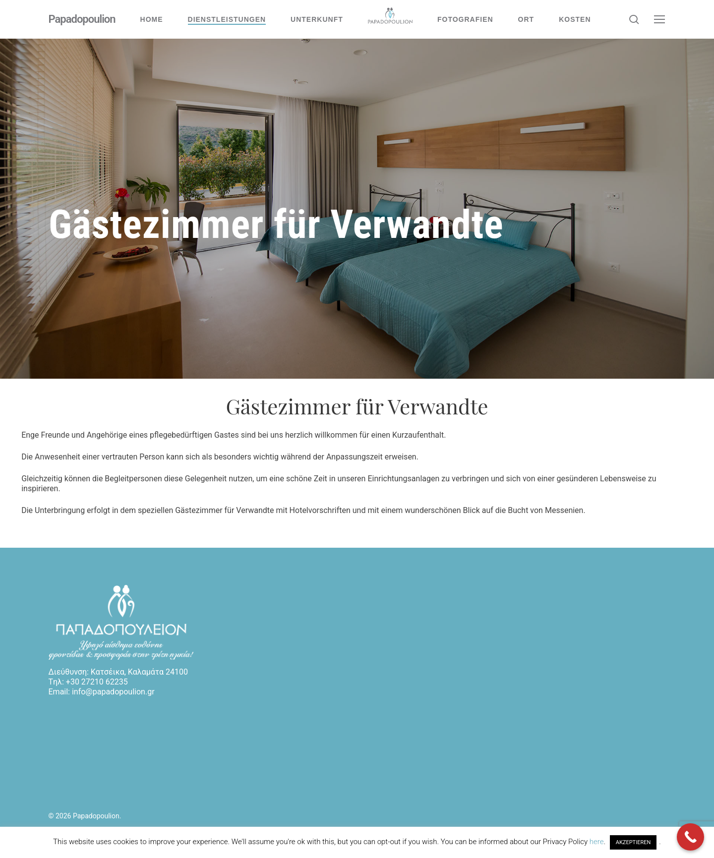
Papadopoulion (82, 19)
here (597, 841)
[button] (660, 19)
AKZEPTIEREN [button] (633, 842)
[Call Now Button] (690, 837)
